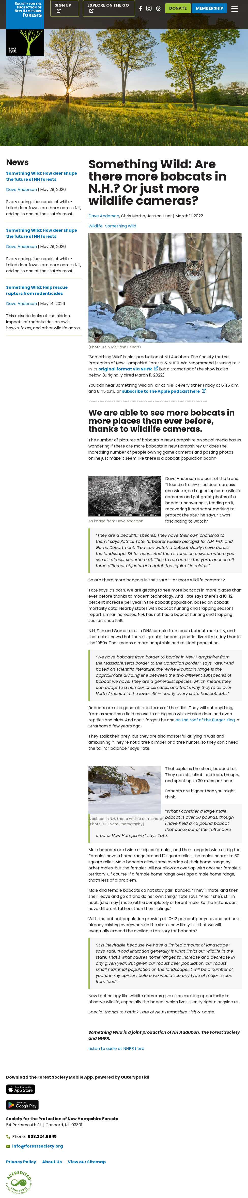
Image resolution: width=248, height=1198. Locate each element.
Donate (178, 8)
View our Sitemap (87, 1162)
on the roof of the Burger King (205, 720)
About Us (52, 1162)
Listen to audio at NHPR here (116, 1048)
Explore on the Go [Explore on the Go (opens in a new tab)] (108, 5)
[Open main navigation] (234, 8)
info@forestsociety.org (37, 1146)
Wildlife (95, 226)
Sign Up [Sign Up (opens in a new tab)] (63, 5)
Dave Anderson (103, 216)
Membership (209, 8)
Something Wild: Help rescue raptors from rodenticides (37, 290)
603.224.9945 (42, 1136)
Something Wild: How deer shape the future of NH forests (41, 176)
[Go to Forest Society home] (25, 28)
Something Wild (120, 226)
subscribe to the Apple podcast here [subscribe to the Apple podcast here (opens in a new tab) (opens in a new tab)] (161, 391)
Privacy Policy (21, 1162)
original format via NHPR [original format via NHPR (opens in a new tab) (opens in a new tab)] (125, 369)
